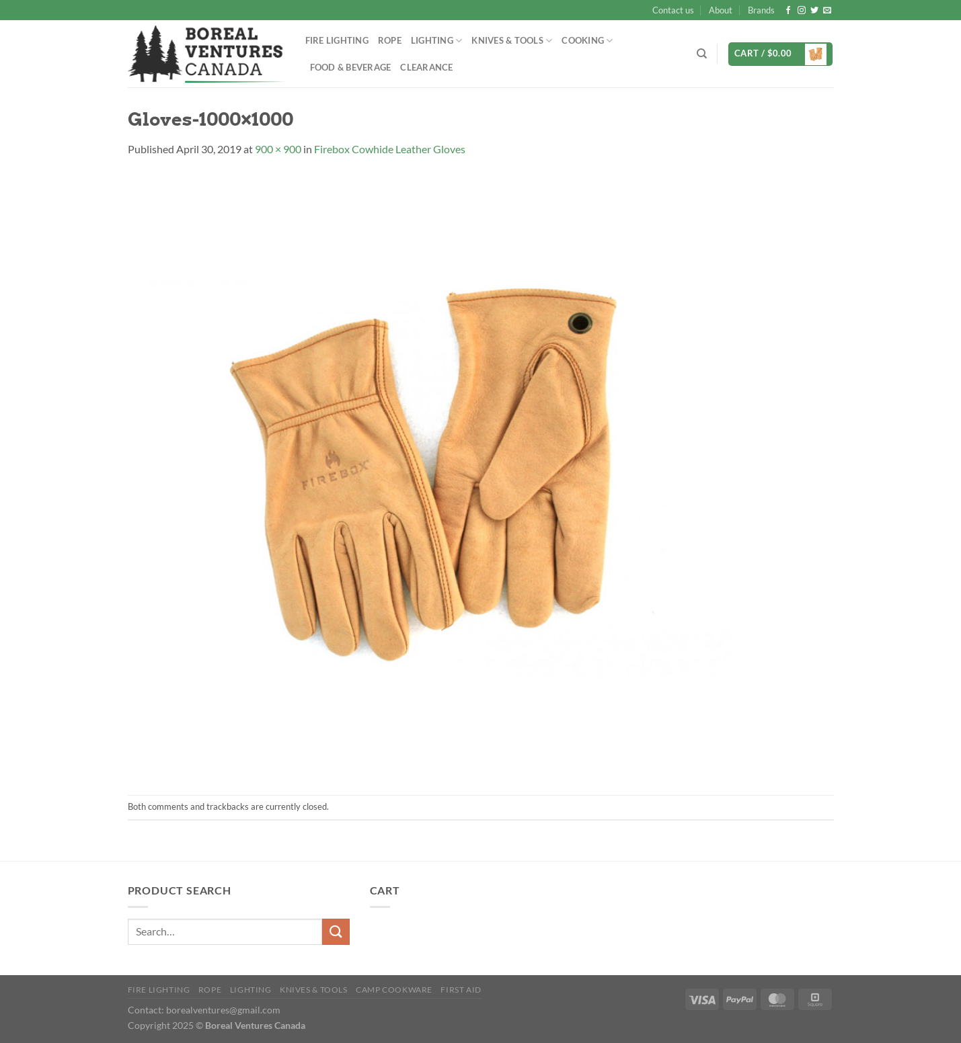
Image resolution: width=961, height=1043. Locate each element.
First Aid (461, 990)
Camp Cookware (394, 990)
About (720, 10)
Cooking (587, 40)
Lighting (437, 40)
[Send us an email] (827, 10)
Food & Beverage (350, 67)
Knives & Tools (511, 40)
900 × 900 (278, 148)
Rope (389, 40)
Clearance (426, 67)
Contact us (673, 10)
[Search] (702, 54)
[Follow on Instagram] (802, 10)
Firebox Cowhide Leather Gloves (389, 148)
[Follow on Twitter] (814, 10)
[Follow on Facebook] (788, 10)
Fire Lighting (337, 40)
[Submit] (335, 932)
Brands (761, 10)
